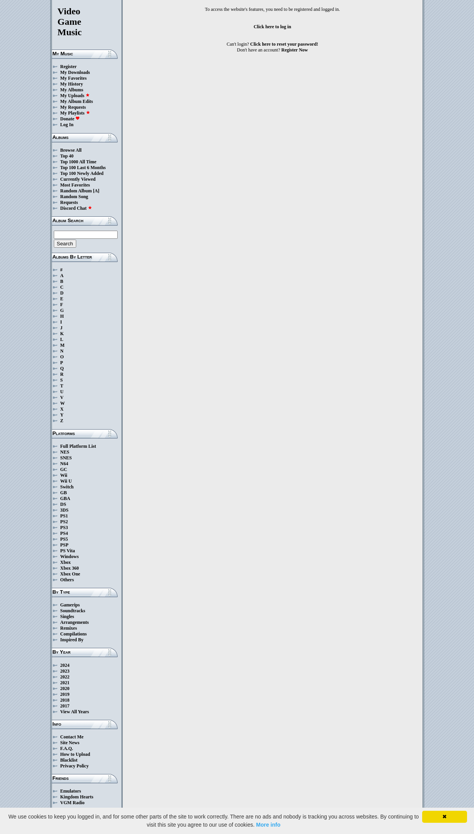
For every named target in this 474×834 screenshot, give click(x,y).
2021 (65, 682)
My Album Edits (76, 101)
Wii (63, 475)
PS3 (64, 527)
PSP (64, 545)
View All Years (74, 711)
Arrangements (74, 622)
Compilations (73, 634)
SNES (66, 458)
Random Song (74, 196)
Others (67, 579)
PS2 (64, 521)
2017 (65, 706)
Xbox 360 (69, 568)
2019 (65, 694)
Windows (69, 556)
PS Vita (67, 550)
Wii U (66, 481)
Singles (67, 616)
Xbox (65, 562)
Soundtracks (73, 610)
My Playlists (75, 113)
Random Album (76, 191)
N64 (64, 463)
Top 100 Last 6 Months (83, 167)
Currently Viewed (78, 179)
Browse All (71, 150)
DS (63, 504)
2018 (65, 700)
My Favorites (73, 78)
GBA (65, 498)
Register (68, 66)
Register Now (294, 50)
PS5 (64, 539)
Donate (70, 119)
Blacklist (69, 760)
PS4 (64, 533)
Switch (67, 487)
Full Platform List (78, 446)
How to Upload (75, 754)
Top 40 (67, 156)
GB (63, 492)
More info (268, 825)
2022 (65, 677)
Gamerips (70, 605)
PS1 (64, 516)
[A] (96, 191)
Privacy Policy (74, 766)
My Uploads (75, 95)
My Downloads (75, 72)
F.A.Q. (66, 748)
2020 (65, 688)
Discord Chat (76, 208)
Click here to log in (272, 26)
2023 (65, 671)
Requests (69, 202)
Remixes (68, 628)
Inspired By (72, 639)
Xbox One (70, 574)
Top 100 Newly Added (82, 173)
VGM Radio (72, 802)
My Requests (73, 107)
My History (71, 84)
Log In (67, 124)
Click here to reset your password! (284, 44)
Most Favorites (75, 185)
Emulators (70, 791)
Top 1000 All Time (78, 161)
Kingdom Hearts (77, 797)
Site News (70, 742)
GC (63, 469)
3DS (64, 510)
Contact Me (72, 737)
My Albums (72, 89)
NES (64, 452)
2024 (65, 665)
